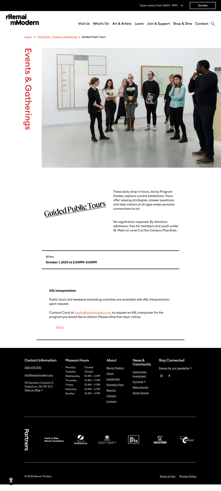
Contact (201, 27)
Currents (139, 388)
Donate (203, 5)
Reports (111, 397)
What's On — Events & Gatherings (57, 43)
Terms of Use (167, 483)
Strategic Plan (115, 391)
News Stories (140, 394)
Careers (111, 402)
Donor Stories (141, 399)
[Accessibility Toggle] (26, 480)
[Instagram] (161, 382)
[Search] (213, 27)
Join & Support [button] (158, 27)
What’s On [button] (101, 27)
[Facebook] (169, 382)
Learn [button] (139, 27)
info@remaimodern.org (39, 382)
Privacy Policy (187, 483)
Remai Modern (115, 374)
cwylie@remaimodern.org (93, 319)
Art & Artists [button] (122, 27)
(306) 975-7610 (33, 374)
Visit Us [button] (84, 27)
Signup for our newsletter (175, 374)
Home (28, 43)
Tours (59, 333)
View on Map (34, 396)
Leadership (113, 386)
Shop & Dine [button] (182, 27)
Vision (110, 380)
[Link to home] (22, 23)
